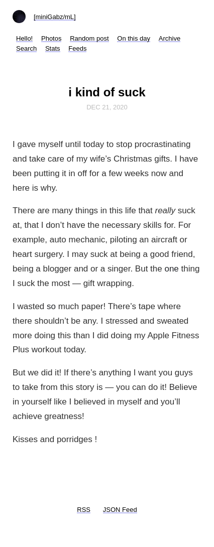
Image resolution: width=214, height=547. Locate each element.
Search (26, 48)
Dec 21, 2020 (107, 107)
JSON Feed (120, 509)
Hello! (24, 38)
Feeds (77, 48)
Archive (169, 38)
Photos (51, 38)
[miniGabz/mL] (55, 17)
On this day (133, 38)
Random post (89, 38)
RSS (83, 509)
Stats (52, 48)
